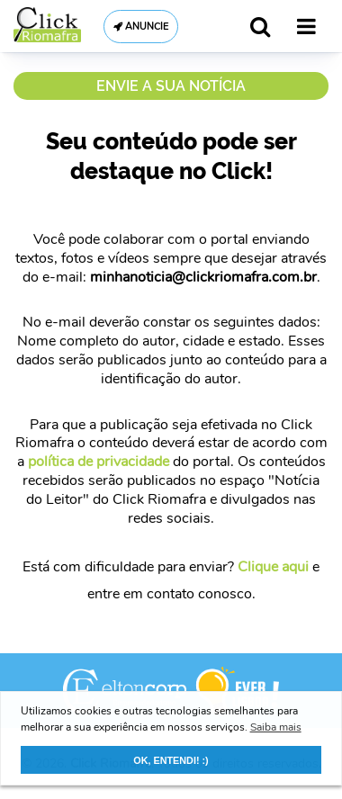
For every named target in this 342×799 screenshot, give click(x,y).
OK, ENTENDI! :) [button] (170, 760)
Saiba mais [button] (276, 727)
